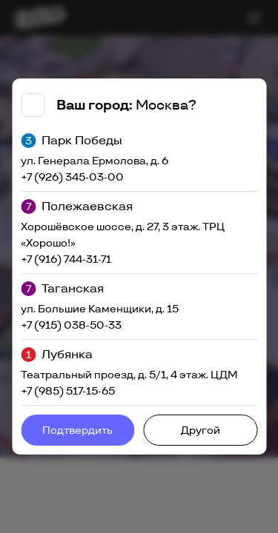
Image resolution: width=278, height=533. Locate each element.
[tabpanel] (139, 266)
